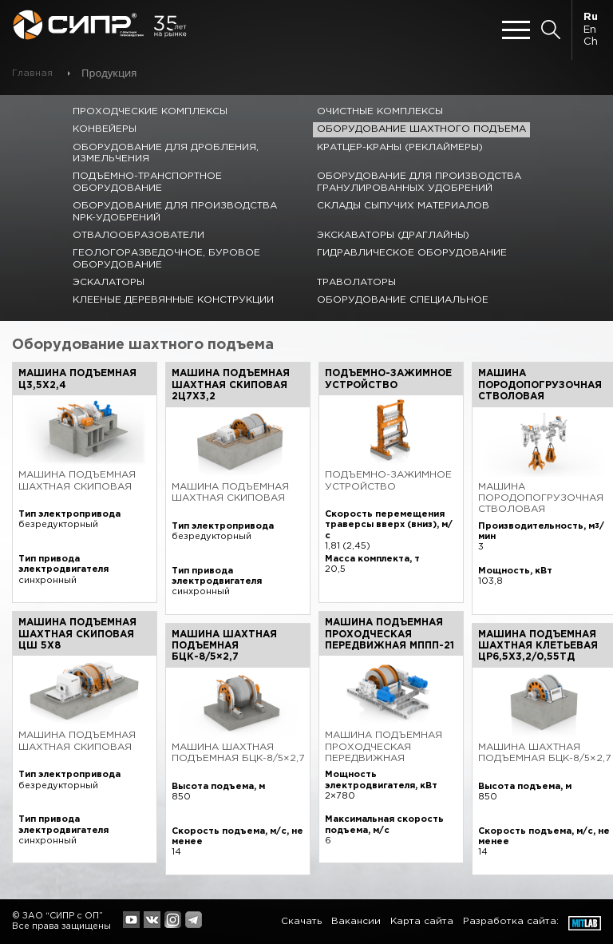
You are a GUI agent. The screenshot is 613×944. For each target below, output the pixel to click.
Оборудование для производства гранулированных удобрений (419, 182)
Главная (32, 73)
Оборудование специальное (402, 299)
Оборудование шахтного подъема (421, 129)
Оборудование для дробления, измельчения (166, 153)
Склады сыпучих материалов (403, 205)
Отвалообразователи (138, 235)
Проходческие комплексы (150, 111)
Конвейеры (104, 129)
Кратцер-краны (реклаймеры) (400, 147)
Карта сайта (421, 921)
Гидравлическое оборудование (412, 252)
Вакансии (356, 921)
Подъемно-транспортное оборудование (147, 182)
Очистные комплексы (380, 111)
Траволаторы (356, 282)
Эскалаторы (108, 282)
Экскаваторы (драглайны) (393, 235)
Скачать (301, 921)
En (589, 30)
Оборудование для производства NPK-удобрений (175, 211)
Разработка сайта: (511, 921)
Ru (590, 17)
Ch (590, 42)
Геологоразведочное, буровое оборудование (166, 258)
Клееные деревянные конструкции (173, 299)
